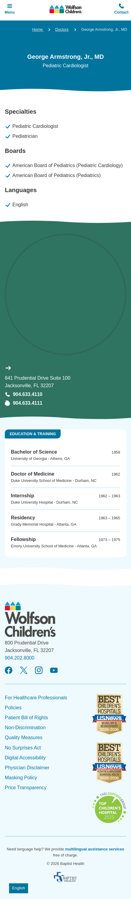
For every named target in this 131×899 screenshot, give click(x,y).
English (18, 888)
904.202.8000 (19, 657)
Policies (13, 707)
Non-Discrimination (25, 727)
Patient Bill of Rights (26, 717)
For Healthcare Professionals (36, 697)
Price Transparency (25, 787)
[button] (121, 9)
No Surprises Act (23, 747)
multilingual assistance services (94, 849)
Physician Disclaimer (27, 767)
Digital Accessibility (25, 757)
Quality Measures (24, 737)
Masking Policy (21, 777)
